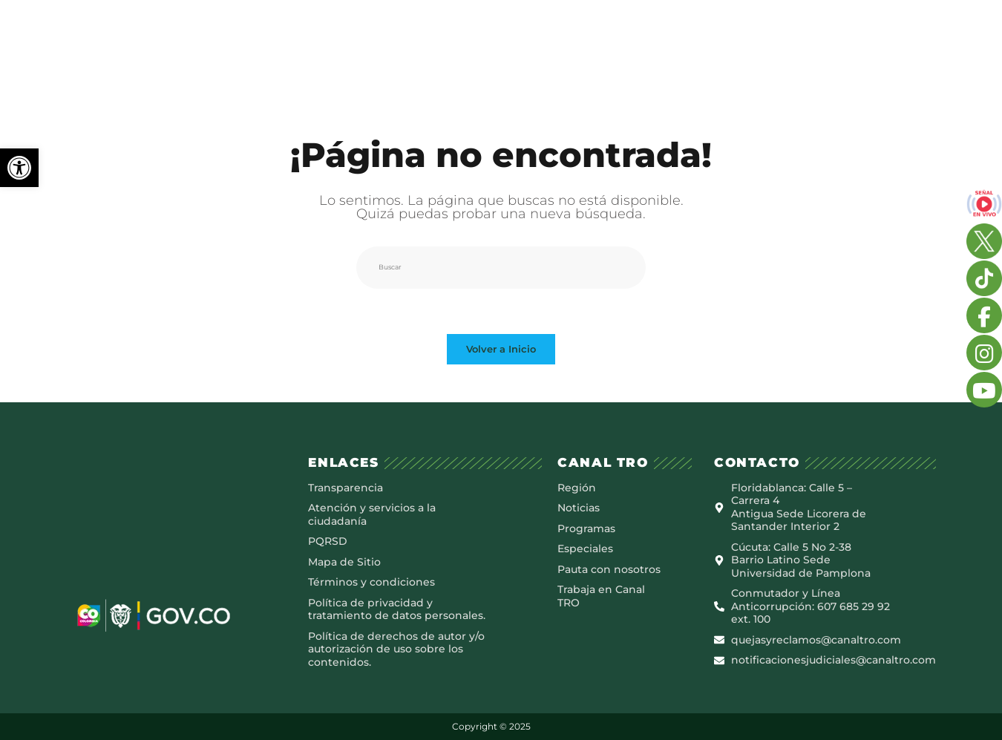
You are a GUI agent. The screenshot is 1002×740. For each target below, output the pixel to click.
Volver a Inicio (501, 347)
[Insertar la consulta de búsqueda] (501, 265)
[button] (19, 167)
